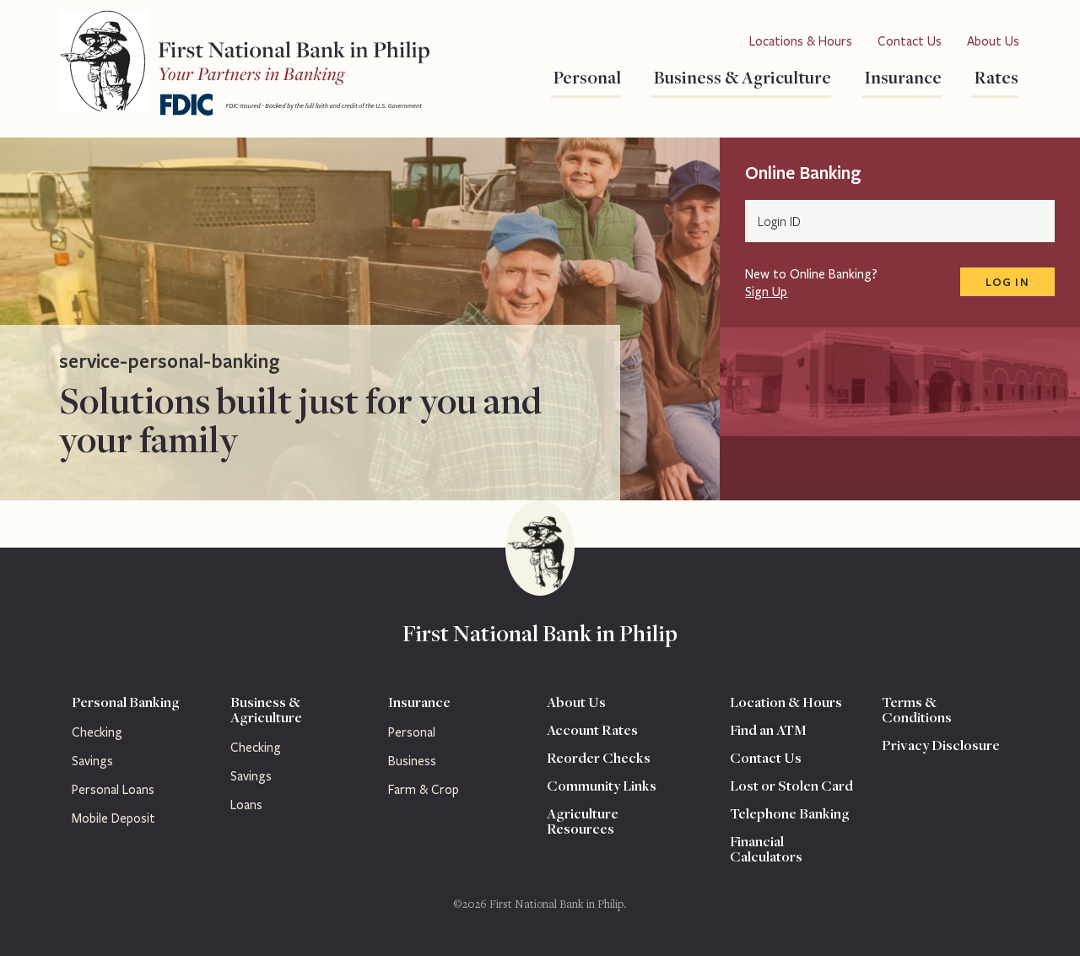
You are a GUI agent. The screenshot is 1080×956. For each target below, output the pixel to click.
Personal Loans (113, 789)
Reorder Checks (599, 757)
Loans (246, 805)
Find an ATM (768, 729)
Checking (97, 732)
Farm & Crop (423, 789)
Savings (92, 761)
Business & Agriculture (741, 77)
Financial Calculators (766, 849)
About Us (993, 41)
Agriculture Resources (582, 821)
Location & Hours (786, 702)
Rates (995, 77)
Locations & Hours (800, 41)
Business (412, 761)
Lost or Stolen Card (791, 785)
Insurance (901, 77)
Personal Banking (126, 702)
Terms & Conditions (917, 709)
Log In (1007, 281)
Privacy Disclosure (941, 745)
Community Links (601, 785)
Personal (586, 77)
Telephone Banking (790, 813)
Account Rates (592, 729)
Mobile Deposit (113, 818)
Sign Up (766, 292)
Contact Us (910, 41)
